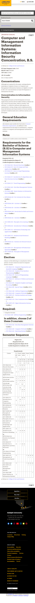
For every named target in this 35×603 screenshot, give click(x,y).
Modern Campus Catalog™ (21, 595)
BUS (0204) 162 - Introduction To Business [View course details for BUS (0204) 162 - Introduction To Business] (16, 226)
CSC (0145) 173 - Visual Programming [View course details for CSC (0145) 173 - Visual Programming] (15, 183)
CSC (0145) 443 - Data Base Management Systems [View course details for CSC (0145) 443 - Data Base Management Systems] (18, 187)
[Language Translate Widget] (12, 588)
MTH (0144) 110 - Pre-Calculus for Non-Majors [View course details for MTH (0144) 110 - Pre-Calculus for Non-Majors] (17, 197)
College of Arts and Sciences (16, 66)
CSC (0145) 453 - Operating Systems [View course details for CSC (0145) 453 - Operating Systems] (16, 331)
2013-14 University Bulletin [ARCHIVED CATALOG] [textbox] (16, 13)
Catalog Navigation (8, 30)
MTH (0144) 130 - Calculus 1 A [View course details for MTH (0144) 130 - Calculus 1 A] (13, 203)
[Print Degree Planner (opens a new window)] (29, 35)
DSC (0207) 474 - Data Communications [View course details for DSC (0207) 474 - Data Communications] (17, 299)
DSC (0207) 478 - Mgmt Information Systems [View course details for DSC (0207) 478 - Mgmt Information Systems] (18, 303)
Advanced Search (6, 25)
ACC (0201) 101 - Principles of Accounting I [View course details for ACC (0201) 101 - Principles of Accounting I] (17, 222)
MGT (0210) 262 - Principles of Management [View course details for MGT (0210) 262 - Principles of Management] (17, 251)
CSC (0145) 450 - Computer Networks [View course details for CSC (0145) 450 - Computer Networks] (16, 293)
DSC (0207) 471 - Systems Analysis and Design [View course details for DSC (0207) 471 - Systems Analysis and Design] (19, 295)
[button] (22, 2)
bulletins (10, 594)
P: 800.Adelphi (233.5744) (13, 519)
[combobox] (17, 13)
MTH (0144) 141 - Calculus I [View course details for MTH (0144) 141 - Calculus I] (12, 218)
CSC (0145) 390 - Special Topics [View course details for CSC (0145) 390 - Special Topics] (14, 287)
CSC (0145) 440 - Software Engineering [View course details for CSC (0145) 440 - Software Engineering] (17, 291)
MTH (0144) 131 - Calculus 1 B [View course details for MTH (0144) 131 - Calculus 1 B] (13, 207)
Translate (14, 590)
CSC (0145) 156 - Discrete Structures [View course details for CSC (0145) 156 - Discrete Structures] (14, 165)
